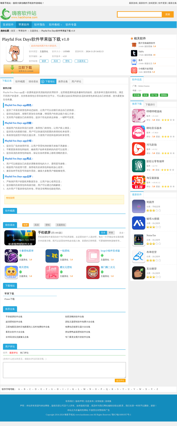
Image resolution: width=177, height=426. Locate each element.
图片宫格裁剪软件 (146, 43)
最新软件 (143, 3)
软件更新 (162, 3)
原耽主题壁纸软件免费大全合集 (79, 322)
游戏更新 (153, 3)
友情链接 (99, 401)
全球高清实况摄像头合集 (17, 337)
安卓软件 (8, 24)
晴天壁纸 (24, 267)
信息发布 (89, 401)
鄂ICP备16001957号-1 (121, 415)
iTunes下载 (9, 299)
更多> (122, 233)
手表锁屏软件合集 (14, 317)
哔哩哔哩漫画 (154, 111)
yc (41, 56)
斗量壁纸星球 (26, 250)
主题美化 (34, 31)
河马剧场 (152, 144)
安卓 (103, 233)
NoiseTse (151, 235)
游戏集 (108, 401)
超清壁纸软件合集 (14, 322)
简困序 (150, 202)
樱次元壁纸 (66, 267)
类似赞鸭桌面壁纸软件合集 (77, 332)
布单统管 (152, 252)
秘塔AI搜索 (153, 218)
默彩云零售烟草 (155, 161)
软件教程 (54, 24)
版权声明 (79, 401)
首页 (13, 31)
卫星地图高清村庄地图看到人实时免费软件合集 (28, 327)
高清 (56, 61)
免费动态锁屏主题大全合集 (77, 327)
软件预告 (39, 24)
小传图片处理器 (145, 69)
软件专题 (71, 24)
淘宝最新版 (153, 178)
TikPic (141, 52)
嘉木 (140, 60)
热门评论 (24, 353)
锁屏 (44, 61)
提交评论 (120, 380)
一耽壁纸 (65, 250)
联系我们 (70, 401)
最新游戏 (133, 3)
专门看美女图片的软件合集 (77, 337)
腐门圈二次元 (108, 267)
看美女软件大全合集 (15, 332)
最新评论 (13, 353)
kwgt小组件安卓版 (110, 250)
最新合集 (172, 3)
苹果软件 (24, 24)
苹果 (111, 233)
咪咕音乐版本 (154, 128)
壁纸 (67, 61)
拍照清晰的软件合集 (74, 317)
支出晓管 (152, 268)
